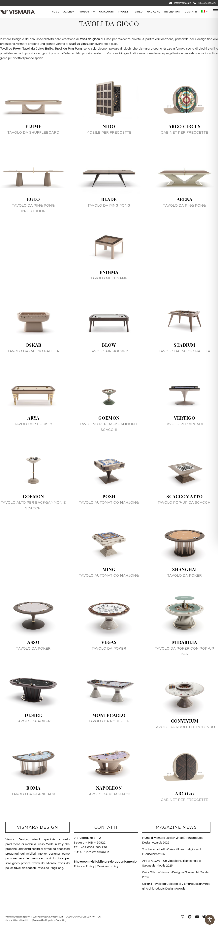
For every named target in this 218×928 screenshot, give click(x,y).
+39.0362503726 (204, 3)
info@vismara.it (180, 3)
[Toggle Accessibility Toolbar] (209, 919)
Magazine (153, 12)
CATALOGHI (106, 12)
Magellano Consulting (55, 920)
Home (55, 12)
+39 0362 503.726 (94, 847)
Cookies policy (107, 866)
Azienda (69, 12)
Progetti (124, 12)
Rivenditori (172, 12)
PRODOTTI (85, 12)
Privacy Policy (84, 866)
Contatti (191, 12)
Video (139, 12)
